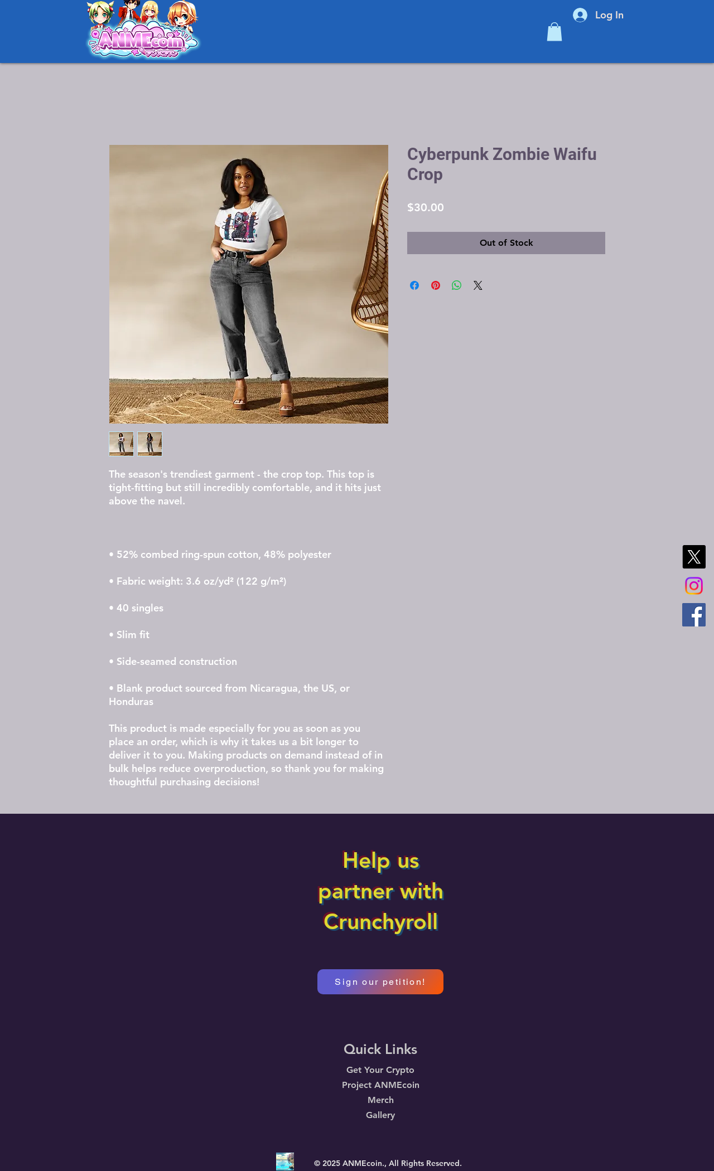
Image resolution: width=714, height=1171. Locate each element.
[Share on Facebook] (414, 285)
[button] (554, 31)
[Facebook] (694, 614)
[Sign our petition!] (380, 981)
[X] (694, 557)
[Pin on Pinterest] (435, 285)
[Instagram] (694, 585)
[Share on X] (478, 285)
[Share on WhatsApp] (457, 285)
